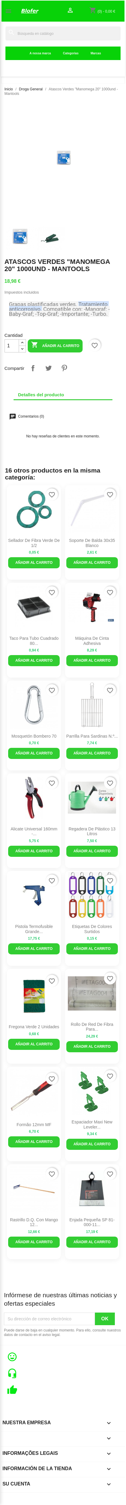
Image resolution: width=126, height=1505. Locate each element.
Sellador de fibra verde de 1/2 (34, 543)
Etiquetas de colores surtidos (92, 929)
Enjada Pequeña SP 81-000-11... (92, 1222)
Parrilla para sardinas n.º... (92, 736)
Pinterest (64, 368)
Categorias (71, 53)
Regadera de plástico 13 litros (91, 831)
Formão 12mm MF (34, 1124)
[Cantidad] (12, 345)
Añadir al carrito (55, 345)
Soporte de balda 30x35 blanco (92, 543)
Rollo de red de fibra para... (92, 1027)
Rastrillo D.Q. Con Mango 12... (34, 1222)
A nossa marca (40, 53)
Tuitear (49, 368)
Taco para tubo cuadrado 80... (33, 641)
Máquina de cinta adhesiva (92, 641)
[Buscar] (63, 33)
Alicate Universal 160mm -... (34, 831)
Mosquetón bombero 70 (33, 736)
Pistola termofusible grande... (34, 929)
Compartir (33, 368)
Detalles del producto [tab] (41, 394)
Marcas (95, 53)
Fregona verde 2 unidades (34, 1026)
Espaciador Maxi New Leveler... (92, 1124)
